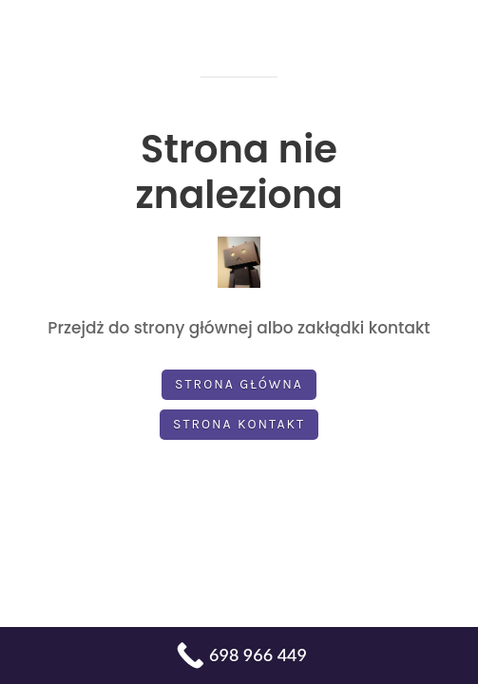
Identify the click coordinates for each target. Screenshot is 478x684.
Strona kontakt (239, 424)
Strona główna (239, 384)
